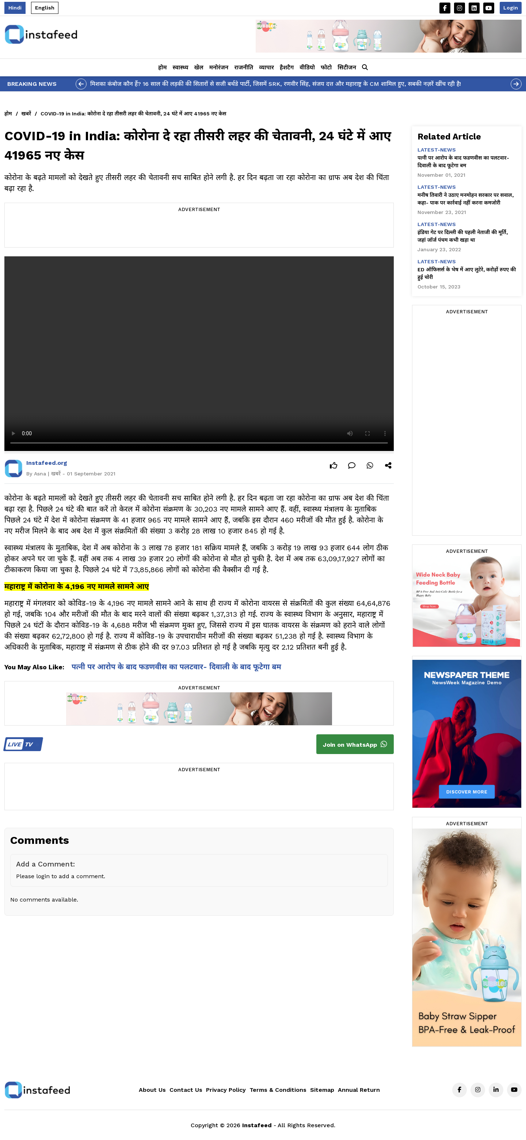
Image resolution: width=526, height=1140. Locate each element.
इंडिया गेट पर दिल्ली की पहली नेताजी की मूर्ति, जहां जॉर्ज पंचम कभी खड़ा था (463, 236)
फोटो (326, 67)
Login (510, 8)
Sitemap (322, 1089)
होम (162, 67)
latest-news (437, 150)
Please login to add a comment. (60, 876)
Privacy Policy (226, 1089)
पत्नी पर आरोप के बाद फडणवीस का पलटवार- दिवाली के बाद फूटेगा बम (176, 666)
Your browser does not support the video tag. (199, 353)
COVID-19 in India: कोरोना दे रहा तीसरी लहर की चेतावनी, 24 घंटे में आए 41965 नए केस (133, 113)
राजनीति (243, 67)
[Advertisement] (199, 230)
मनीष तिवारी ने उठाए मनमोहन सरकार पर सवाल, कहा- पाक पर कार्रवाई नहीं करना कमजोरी (466, 199)
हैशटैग (287, 67)
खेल (198, 67)
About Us (152, 1089)
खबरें (26, 113)
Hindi (15, 8)
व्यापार (266, 67)
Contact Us (185, 1089)
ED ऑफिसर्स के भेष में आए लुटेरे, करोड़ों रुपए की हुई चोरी (467, 273)
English (44, 8)
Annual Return (359, 1089)
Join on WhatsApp (355, 744)
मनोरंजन (219, 67)
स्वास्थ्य (180, 67)
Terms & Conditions (277, 1089)
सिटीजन (347, 67)
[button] (365, 67)
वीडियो (307, 67)
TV (22, 744)
